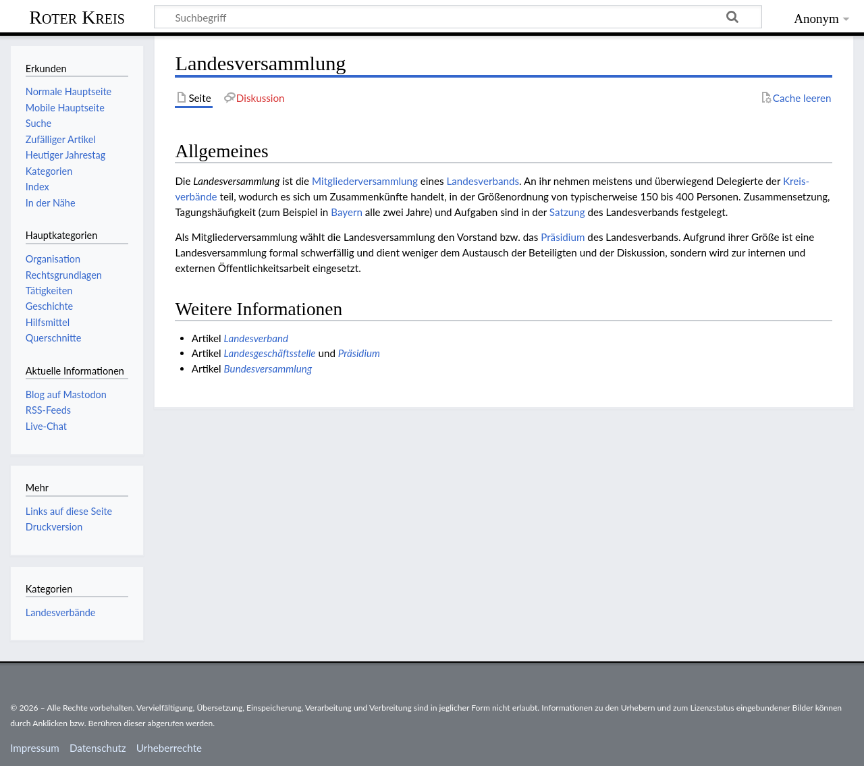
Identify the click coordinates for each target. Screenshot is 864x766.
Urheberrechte (169, 748)
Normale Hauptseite (68, 91)
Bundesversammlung (268, 368)
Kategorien (49, 171)
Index (37, 186)
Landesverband (256, 338)
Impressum (34, 748)
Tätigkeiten (49, 290)
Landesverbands (482, 181)
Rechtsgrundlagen (64, 275)
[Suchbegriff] (458, 17)
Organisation (53, 259)
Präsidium (563, 237)
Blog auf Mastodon (66, 394)
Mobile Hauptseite (65, 107)
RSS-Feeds (48, 410)
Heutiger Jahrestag (65, 155)
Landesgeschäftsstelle (270, 353)
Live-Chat (46, 426)
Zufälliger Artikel (61, 139)
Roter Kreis (77, 17)
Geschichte (49, 306)
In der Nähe (51, 203)
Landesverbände (61, 612)
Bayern (346, 212)
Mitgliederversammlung (365, 181)
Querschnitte (54, 338)
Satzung (567, 212)
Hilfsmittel (48, 322)
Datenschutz (98, 748)
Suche (38, 123)
